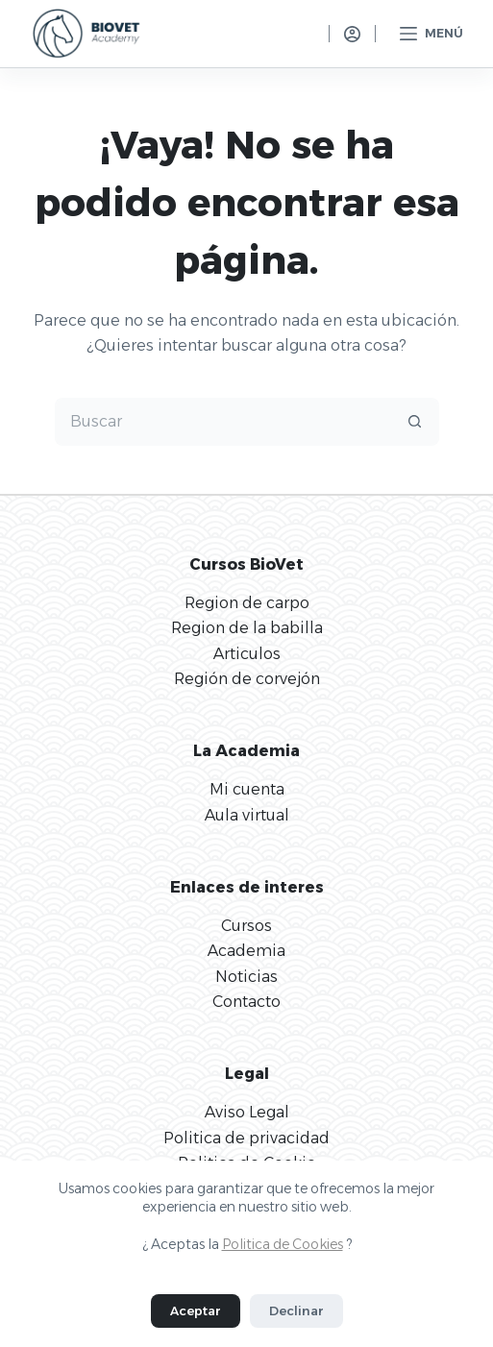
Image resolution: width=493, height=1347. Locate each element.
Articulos (247, 654)
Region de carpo (247, 603)
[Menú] (431, 33)
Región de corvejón (247, 679)
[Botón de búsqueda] (415, 422)
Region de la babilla (247, 628)
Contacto (246, 1001)
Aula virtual (247, 815)
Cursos (246, 926)
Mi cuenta (247, 789)
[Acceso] (352, 34)
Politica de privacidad (246, 1138)
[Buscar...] (223, 422)
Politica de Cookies (282, 1244)
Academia (246, 951)
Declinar (296, 1310)
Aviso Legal (247, 1112)
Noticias (246, 976)
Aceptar (195, 1310)
